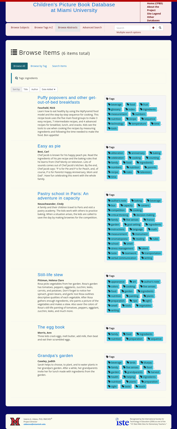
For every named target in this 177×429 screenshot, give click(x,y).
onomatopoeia (117, 238)
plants (149, 296)
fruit (144, 104)
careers (143, 205)
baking (155, 153)
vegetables (143, 305)
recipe (131, 118)
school (113, 243)
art (133, 281)
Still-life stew (50, 274)
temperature (137, 123)
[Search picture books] (160, 28)
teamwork (129, 253)
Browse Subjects (20, 27)
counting (152, 157)
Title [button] (26, 89)
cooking (135, 157)
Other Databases (153, 18)
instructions (116, 229)
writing (146, 258)
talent (143, 248)
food (131, 104)
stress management (120, 248)
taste (112, 253)
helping (129, 376)
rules (127, 172)
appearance (116, 281)
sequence (148, 118)
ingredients (148, 109)
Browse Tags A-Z (44, 27)
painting (132, 296)
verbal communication (122, 258)
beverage (114, 104)
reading (138, 238)
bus (111, 205)
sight (146, 300)
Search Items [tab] (59, 66)
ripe (133, 300)
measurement (117, 114)
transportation (151, 253)
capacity (127, 205)
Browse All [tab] (19, 66)
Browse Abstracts (67, 27)
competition (116, 210)
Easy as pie (49, 146)
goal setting (132, 224)
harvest (153, 372)
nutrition (114, 118)
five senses (130, 219)
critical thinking (118, 215)
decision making (143, 215)
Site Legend (154, 13)
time (155, 123)
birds (131, 362)
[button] (153, 28)
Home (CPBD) (155, 3)
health (113, 376)
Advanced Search (92, 27)
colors (113, 286)
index (130, 109)
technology (115, 123)
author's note (117, 200)
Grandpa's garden (55, 355)
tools (112, 128)
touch (140, 386)
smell (128, 243)
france (149, 219)
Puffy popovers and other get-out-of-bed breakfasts (67, 99)
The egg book (51, 327)
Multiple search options (129, 32)
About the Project (153, 8)
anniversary (136, 153)
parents (150, 167)
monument (140, 234)
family (113, 162)
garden (113, 224)
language (136, 229)
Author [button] (34, 89)
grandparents (133, 372)
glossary (114, 109)
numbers (138, 114)
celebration (116, 157)
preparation (116, 300)
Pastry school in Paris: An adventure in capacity (63, 195)
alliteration (115, 153)
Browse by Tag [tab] (39, 66)
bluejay (146, 362)
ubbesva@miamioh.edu (35, 424)
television (144, 172)
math (152, 229)
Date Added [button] (48, 89)
